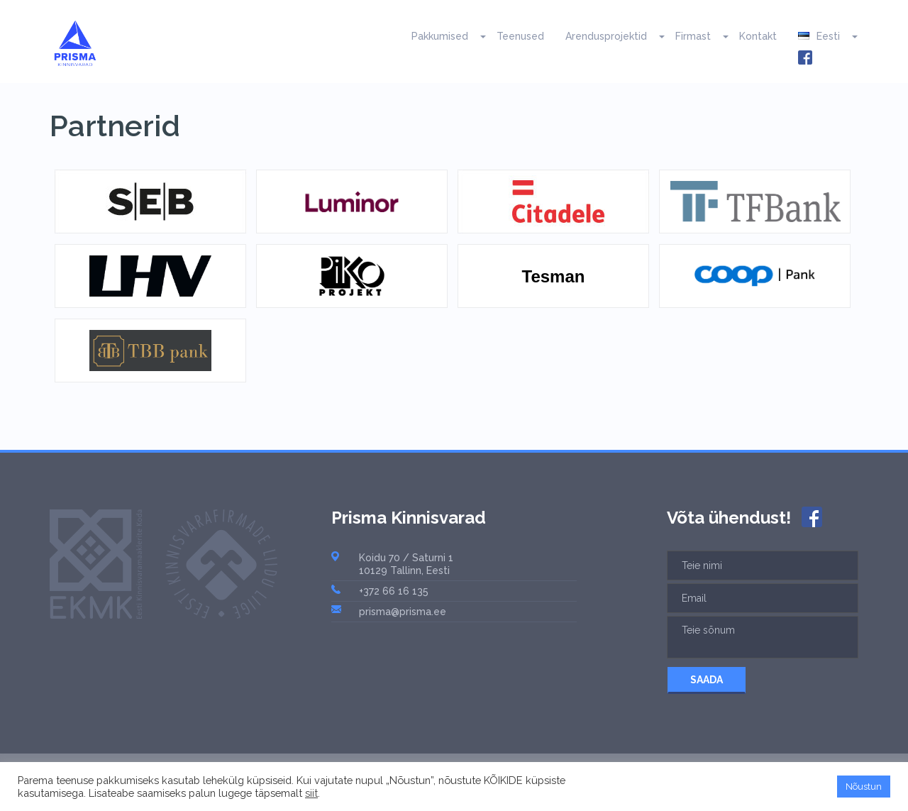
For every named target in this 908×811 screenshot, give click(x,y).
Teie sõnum (762, 637)
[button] (477, 36)
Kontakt (758, 36)
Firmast (693, 36)
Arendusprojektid (606, 36)
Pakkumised (439, 36)
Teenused (520, 36)
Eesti (819, 36)
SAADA (706, 679)
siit (311, 793)
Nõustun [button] (864, 786)
